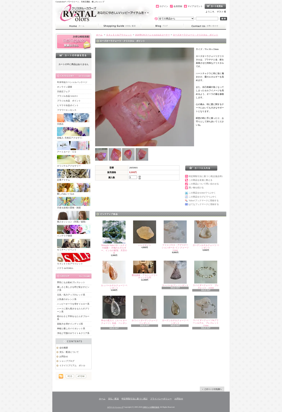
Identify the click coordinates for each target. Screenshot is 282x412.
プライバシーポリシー (161, 398)
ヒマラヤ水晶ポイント (68, 105)
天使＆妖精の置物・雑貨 (73, 203)
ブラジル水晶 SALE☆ (67, 96)
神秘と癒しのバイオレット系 (71, 328)
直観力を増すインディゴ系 (70, 324)
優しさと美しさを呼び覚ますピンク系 (73, 288)
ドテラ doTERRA (65, 268)
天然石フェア (63, 91)
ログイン (164, 6)
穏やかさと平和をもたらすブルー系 (73, 318)
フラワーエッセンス (66, 110)
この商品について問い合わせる (204, 184)
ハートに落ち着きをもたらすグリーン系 (73, 310)
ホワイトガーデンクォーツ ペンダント (145, 310)
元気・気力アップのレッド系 (71, 295)
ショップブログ (162, 26)
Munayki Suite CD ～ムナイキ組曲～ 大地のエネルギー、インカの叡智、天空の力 (114, 237)
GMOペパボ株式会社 (151, 407)
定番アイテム (73, 175)
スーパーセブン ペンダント (175, 274)
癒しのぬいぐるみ (73, 189)
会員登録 (178, 6)
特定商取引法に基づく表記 (134, 398)
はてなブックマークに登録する (204, 204)
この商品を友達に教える (200, 180)
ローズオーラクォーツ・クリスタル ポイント (195, 35)
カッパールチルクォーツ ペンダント (114, 275)
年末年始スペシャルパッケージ (72, 82)
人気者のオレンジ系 (66, 299)
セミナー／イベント (73, 245)
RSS (70, 376)
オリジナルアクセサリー (73, 161)
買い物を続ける (196, 187)
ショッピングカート (215, 6)
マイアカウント (195, 6)
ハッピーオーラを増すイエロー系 (73, 304)
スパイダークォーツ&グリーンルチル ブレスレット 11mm (207, 311)
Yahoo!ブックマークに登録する (204, 200)
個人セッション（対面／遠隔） (73, 217)
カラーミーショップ (115, 407)
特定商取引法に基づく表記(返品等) (205, 176)
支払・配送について (119, 26)
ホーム (77, 26)
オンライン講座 (64, 87)
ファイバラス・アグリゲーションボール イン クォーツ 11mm (175, 236)
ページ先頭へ (212, 389)
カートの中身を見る (74, 55)
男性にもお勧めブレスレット (71, 282)
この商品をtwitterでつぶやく (202, 193)
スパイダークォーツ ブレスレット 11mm (206, 275)
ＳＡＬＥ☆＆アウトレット (73, 259)
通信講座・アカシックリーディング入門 (145, 270)
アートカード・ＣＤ (73, 147)
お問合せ (205, 26)
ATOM (81, 376)
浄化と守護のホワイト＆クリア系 (73, 333)
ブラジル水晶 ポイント (69, 100)
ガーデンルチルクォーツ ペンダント (206, 234)
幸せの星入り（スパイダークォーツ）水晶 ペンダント (114, 311)
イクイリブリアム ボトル (72, 365)
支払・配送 (113, 398)
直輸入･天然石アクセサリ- (73, 133)
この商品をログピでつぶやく (203, 196)
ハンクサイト (144, 233)
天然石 (73, 119)
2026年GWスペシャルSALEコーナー (152, 35)
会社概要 (63, 347)
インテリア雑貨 (73, 231)
